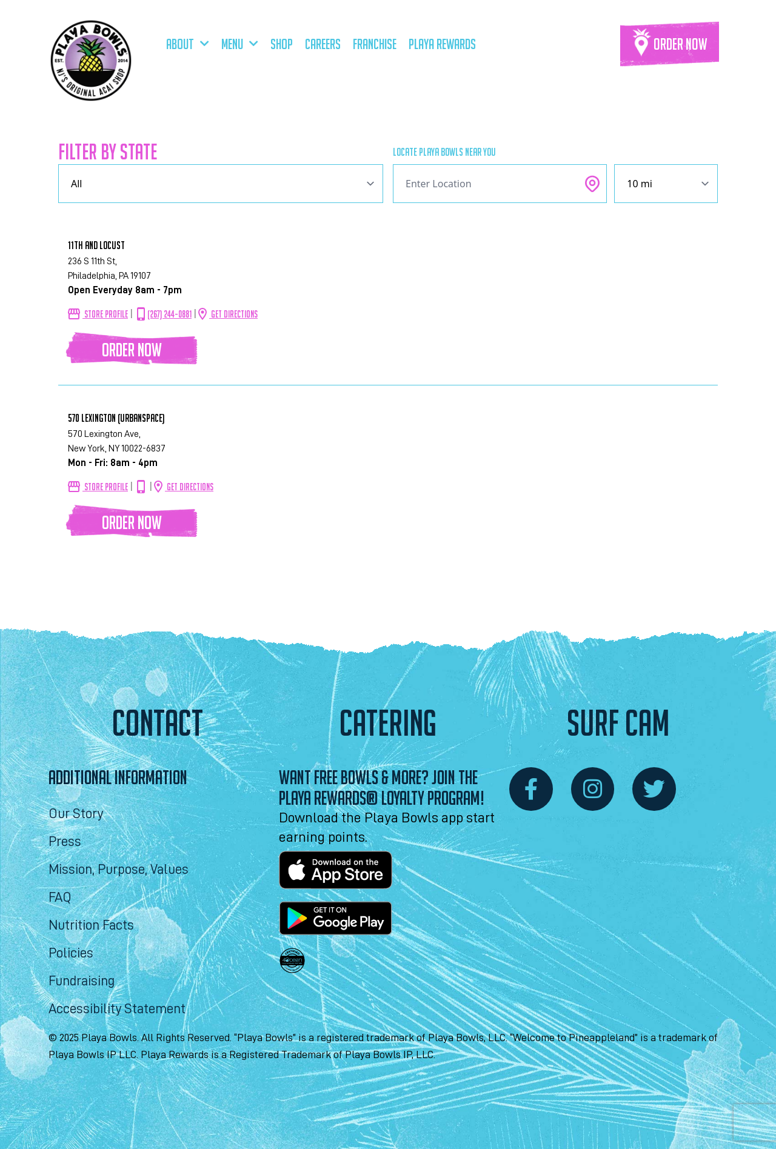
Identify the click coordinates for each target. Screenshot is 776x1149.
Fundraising (81, 981)
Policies (70, 953)
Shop (281, 44)
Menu (239, 44)
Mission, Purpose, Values (118, 869)
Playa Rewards (442, 44)
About (187, 44)
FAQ (60, 897)
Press (64, 841)
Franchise (374, 44)
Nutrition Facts (91, 925)
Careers (323, 44)
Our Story (75, 814)
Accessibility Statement (117, 1009)
